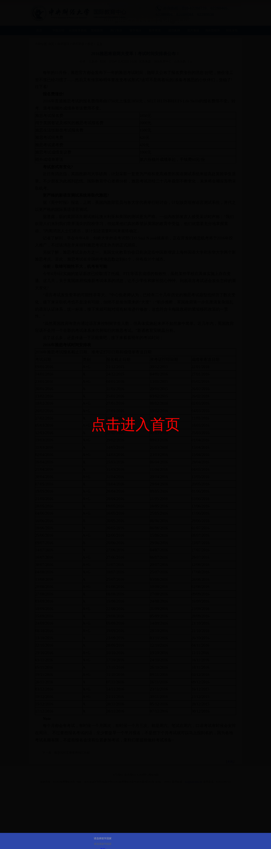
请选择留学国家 (103, 838)
